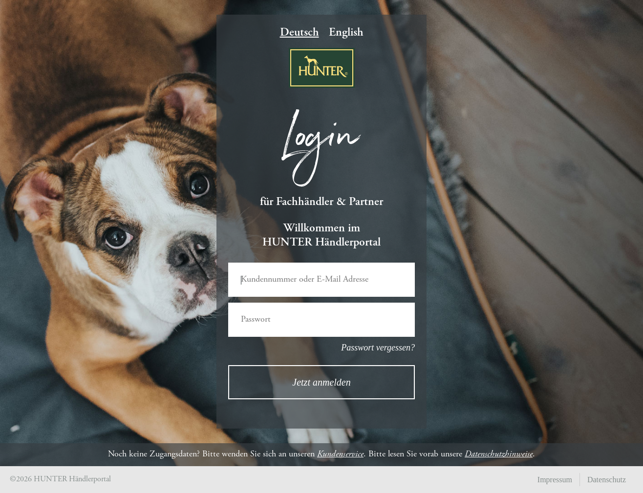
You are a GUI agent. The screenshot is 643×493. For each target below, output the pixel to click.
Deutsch (299, 33)
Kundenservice (340, 454)
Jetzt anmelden (321, 382)
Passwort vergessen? (378, 347)
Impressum (554, 479)
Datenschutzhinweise (499, 454)
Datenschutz (606, 479)
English (346, 33)
